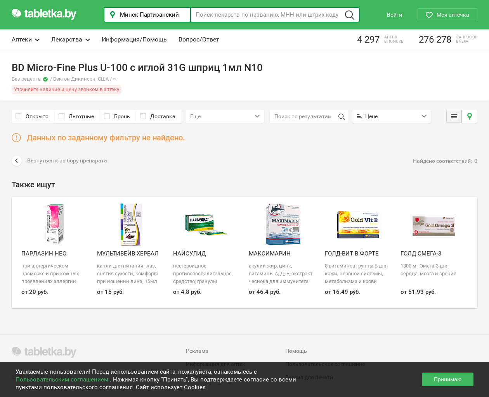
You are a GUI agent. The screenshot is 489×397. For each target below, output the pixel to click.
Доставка (157, 116)
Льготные (76, 116)
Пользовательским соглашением (63, 379)
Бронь (117, 116)
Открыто (32, 116)
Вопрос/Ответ (199, 39)
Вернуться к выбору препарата (59, 161)
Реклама (197, 351)
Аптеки (26, 39)
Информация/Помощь (134, 39)
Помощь (296, 351)
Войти (394, 15)
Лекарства (70, 39)
